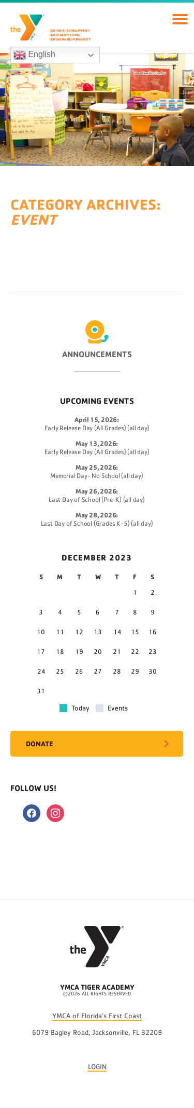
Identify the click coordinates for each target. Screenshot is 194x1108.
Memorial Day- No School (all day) (96, 476)
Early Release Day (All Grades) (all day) (97, 428)
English (34, 55)
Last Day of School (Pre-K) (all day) (97, 500)
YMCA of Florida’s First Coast (97, 1016)
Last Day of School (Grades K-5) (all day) (97, 524)
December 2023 (97, 557)
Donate (39, 743)
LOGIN (97, 1067)
